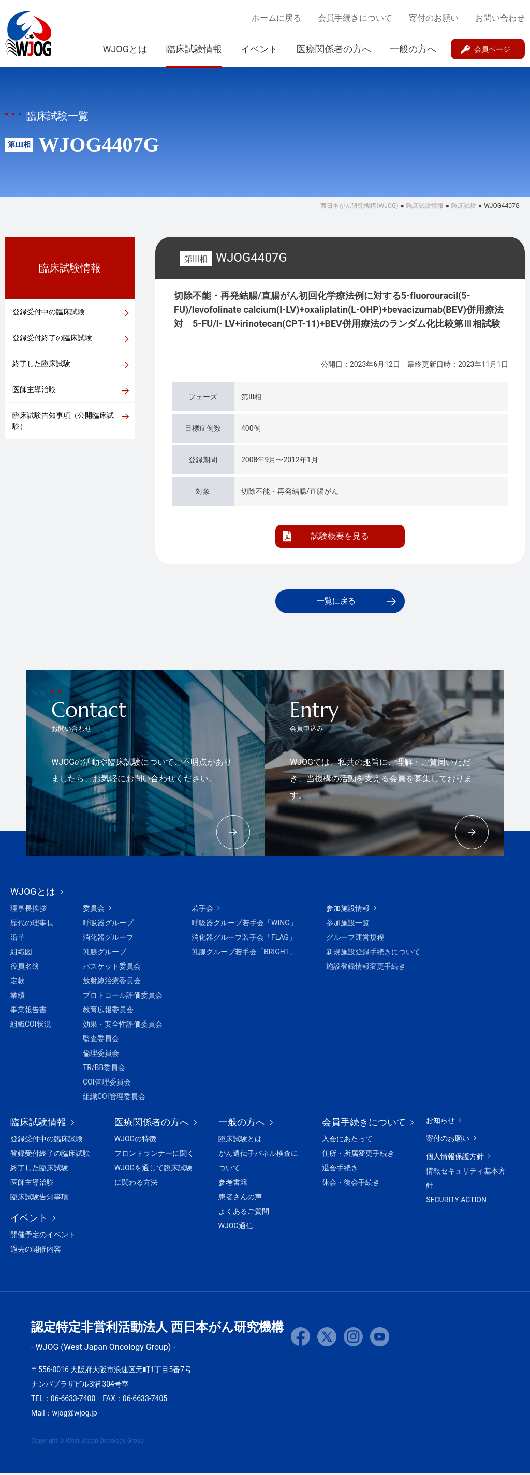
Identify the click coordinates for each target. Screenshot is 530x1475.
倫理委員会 (101, 1055)
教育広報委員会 (108, 1011)
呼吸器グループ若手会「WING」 (244, 925)
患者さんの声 (240, 1199)
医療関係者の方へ (334, 48)
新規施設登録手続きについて (373, 954)
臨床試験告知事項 (39, 1199)
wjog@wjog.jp (74, 1415)
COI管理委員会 (107, 1084)
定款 (17, 983)
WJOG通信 (235, 1228)
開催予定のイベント (43, 1236)
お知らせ (440, 1122)
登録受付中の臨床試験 (48, 312)
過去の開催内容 (35, 1251)
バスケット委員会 (112, 968)
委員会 (94, 910)
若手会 (202, 910)
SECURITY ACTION (456, 1202)
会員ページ (492, 49)
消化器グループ (108, 939)
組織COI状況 (30, 1026)
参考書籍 (232, 1184)
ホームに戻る (276, 18)
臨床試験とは (240, 1141)
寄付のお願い (434, 18)
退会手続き (340, 1170)
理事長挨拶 (28, 910)
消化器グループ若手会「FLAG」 (244, 939)
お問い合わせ (500, 18)
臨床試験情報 (194, 48)
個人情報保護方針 (455, 1158)
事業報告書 (28, 1011)
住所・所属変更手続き (358, 1155)
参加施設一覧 (348, 925)
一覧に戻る (336, 602)
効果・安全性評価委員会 (123, 1026)
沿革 (17, 939)
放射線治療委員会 (112, 983)
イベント (259, 48)
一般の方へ (413, 48)
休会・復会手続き (351, 1184)
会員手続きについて (355, 18)
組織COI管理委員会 (114, 1098)
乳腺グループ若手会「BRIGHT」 (244, 954)
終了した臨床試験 (41, 363)
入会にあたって (347, 1141)
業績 (17, 997)
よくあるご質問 (243, 1213)
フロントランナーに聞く (154, 1155)
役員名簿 (24, 968)
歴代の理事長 (32, 925)
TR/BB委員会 (104, 1069)
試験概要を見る (340, 536)
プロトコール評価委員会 (123, 997)
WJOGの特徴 (135, 1141)
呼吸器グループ (108, 925)
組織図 (21, 954)
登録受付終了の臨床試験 (52, 338)
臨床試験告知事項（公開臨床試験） (63, 420)
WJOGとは (125, 48)
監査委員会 (101, 1040)
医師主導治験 (34, 389)
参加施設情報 (348, 910)
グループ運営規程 (355, 939)
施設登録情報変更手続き (366, 968)
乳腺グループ (104, 954)
